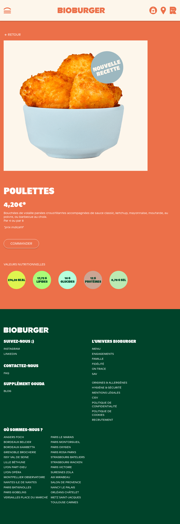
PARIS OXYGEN (61, 447)
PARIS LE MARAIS (62, 437)
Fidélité (98, 364)
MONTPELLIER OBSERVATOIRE (24, 477)
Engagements (103, 354)
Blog (7, 391)
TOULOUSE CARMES (64, 502)
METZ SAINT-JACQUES (66, 497)
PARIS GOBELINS (15, 492)
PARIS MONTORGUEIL (65, 442)
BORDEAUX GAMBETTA (19, 447)
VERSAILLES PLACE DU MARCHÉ (26, 497)
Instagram (12, 348)
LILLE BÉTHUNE (14, 462)
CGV (95, 397)
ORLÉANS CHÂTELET (65, 492)
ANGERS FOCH (14, 437)
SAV (94, 374)
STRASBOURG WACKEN (66, 462)
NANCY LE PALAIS (63, 487)
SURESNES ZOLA (62, 472)
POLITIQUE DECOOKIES (101, 413)
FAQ (6, 373)
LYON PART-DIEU (15, 467)
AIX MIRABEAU (60, 477)
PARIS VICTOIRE (61, 467)
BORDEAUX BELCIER (17, 442)
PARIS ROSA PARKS (63, 452)
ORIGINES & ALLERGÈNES (109, 382)
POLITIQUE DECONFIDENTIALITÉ (104, 404)
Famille (98, 358)
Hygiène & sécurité (106, 387)
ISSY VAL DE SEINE (16, 457)
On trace (99, 368)
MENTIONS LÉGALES (106, 392)
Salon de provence (66, 482)
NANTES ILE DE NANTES (20, 482)
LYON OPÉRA (12, 472)
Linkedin (10, 354)
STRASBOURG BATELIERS (68, 457)
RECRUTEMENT (102, 419)
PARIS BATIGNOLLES (17, 487)
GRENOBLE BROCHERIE (20, 452)
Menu (96, 348)
